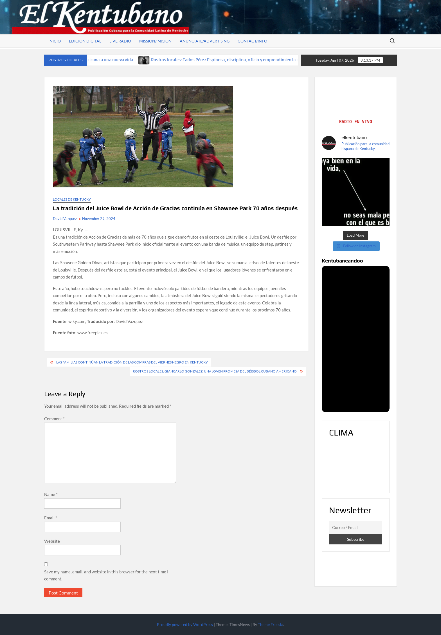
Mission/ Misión (155, 41)
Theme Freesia (270, 624)
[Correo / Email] (355, 527)
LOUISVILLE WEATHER (355, 464)
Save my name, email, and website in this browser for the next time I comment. (106, 575)
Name (51, 494)
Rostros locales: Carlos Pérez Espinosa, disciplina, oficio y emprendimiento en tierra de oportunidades (255, 59)
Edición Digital (85, 41)
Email (50, 517)
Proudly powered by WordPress (185, 624)
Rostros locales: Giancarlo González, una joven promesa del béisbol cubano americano (215, 371)
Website (52, 541)
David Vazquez (65, 218)
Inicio (54, 41)
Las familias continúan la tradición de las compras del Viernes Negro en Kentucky (132, 362)
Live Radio (120, 41)
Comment (54, 418)
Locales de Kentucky (72, 199)
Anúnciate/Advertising (205, 41)
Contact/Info (252, 41)
